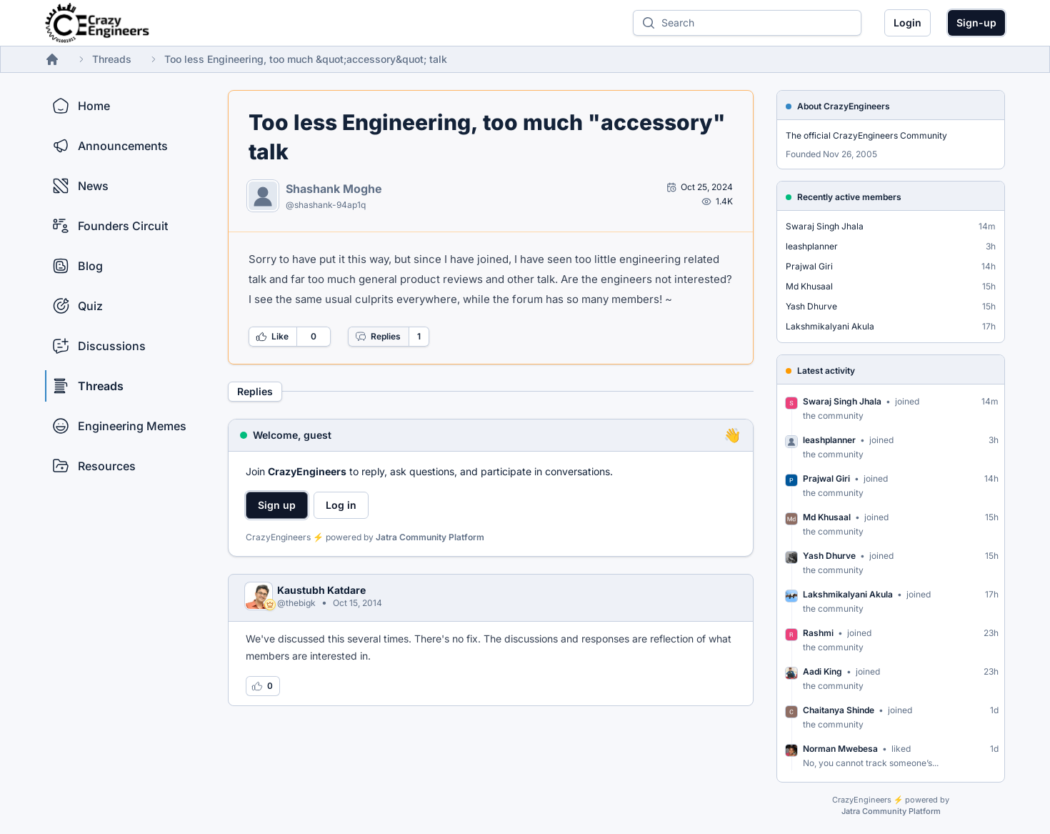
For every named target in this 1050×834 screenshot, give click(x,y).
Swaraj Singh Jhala (825, 226)
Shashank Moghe (334, 189)
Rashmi (818, 632)
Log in (341, 505)
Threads (111, 59)
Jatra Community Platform (430, 537)
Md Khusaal (809, 286)
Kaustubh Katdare (321, 590)
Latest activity (826, 370)
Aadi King (822, 671)
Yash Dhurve (811, 306)
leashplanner (812, 246)
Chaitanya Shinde (838, 710)
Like (272, 336)
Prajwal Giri (809, 266)
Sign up (277, 505)
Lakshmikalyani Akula (830, 326)
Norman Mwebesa (840, 748)
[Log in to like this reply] (263, 686)
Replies (378, 336)
